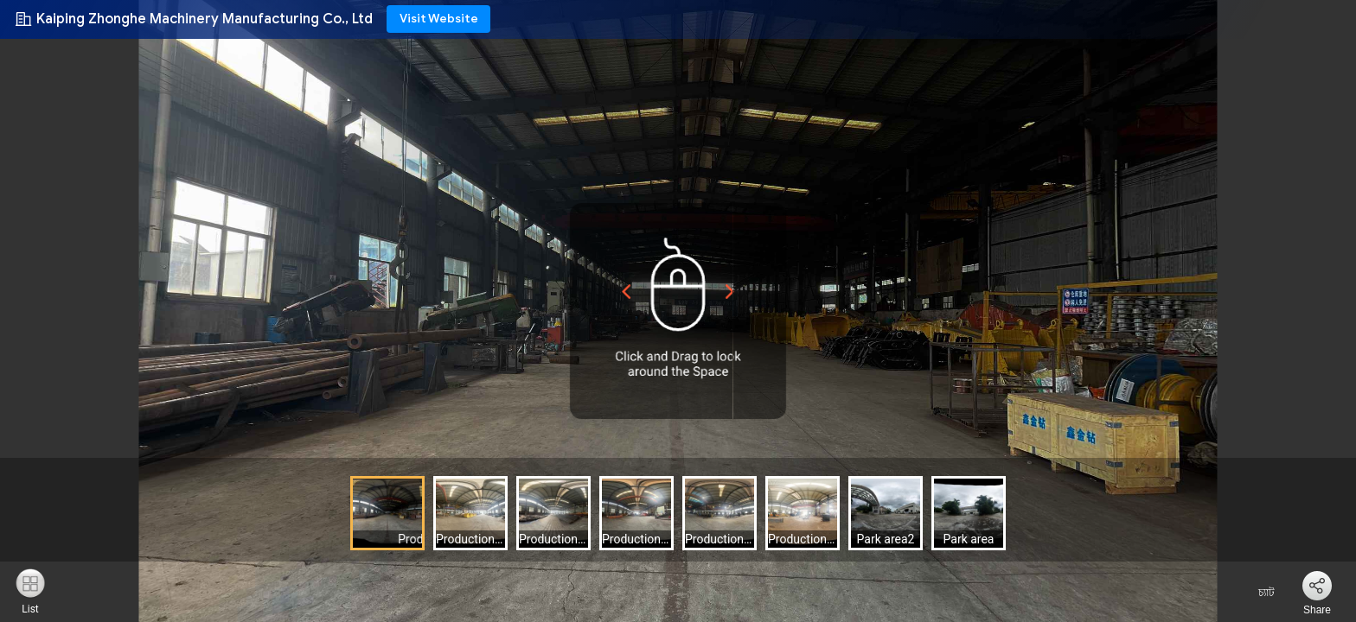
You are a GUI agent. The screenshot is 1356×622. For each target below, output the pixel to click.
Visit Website (439, 18)
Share (1317, 610)
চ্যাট (1256, 592)
